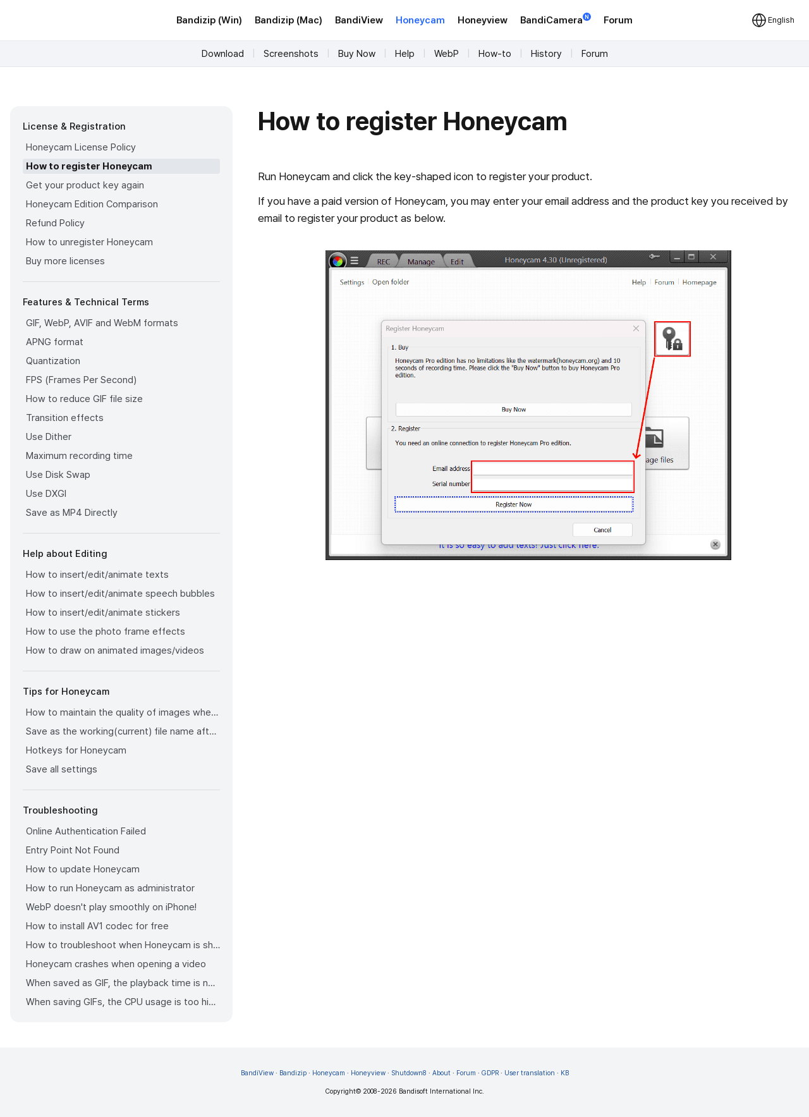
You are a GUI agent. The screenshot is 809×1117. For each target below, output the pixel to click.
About (441, 1073)
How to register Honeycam (89, 166)
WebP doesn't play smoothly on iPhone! (111, 907)
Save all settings (61, 769)
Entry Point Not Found (72, 850)
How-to (494, 53)
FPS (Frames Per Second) (81, 380)
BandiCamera (555, 19)
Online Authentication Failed (86, 831)
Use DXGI (46, 493)
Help (405, 53)
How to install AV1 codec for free (97, 926)
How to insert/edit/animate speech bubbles (120, 593)
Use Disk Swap (58, 474)
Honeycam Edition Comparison (92, 204)
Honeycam (420, 20)
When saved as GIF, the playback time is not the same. (123, 983)
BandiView (359, 20)
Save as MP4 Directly (72, 512)
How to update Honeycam (83, 869)
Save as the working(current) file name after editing (123, 731)
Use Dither (48, 437)
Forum (618, 20)
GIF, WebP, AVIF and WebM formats (102, 323)
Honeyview (483, 20)
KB (565, 1073)
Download (223, 53)
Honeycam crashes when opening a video (116, 964)
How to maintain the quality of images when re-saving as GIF (123, 712)
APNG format (54, 342)
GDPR (490, 1073)
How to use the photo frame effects (105, 631)
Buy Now (356, 53)
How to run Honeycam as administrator (110, 888)
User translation (529, 1073)
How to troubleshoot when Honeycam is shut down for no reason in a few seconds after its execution (123, 945)
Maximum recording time (79, 455)
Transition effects (65, 418)
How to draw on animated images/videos (115, 650)
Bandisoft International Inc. (441, 1091)
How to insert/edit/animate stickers (103, 612)
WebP (446, 53)
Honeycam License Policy (81, 147)
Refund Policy (55, 223)
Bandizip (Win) (209, 20)
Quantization (53, 361)
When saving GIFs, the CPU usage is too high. (123, 1002)
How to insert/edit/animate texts (97, 574)
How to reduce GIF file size (84, 399)
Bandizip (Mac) (288, 20)
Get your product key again (85, 185)
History (546, 53)
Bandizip (293, 1073)
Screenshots (291, 53)
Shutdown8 (409, 1073)
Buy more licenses (65, 261)
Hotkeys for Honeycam (76, 750)
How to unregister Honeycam (89, 242)
